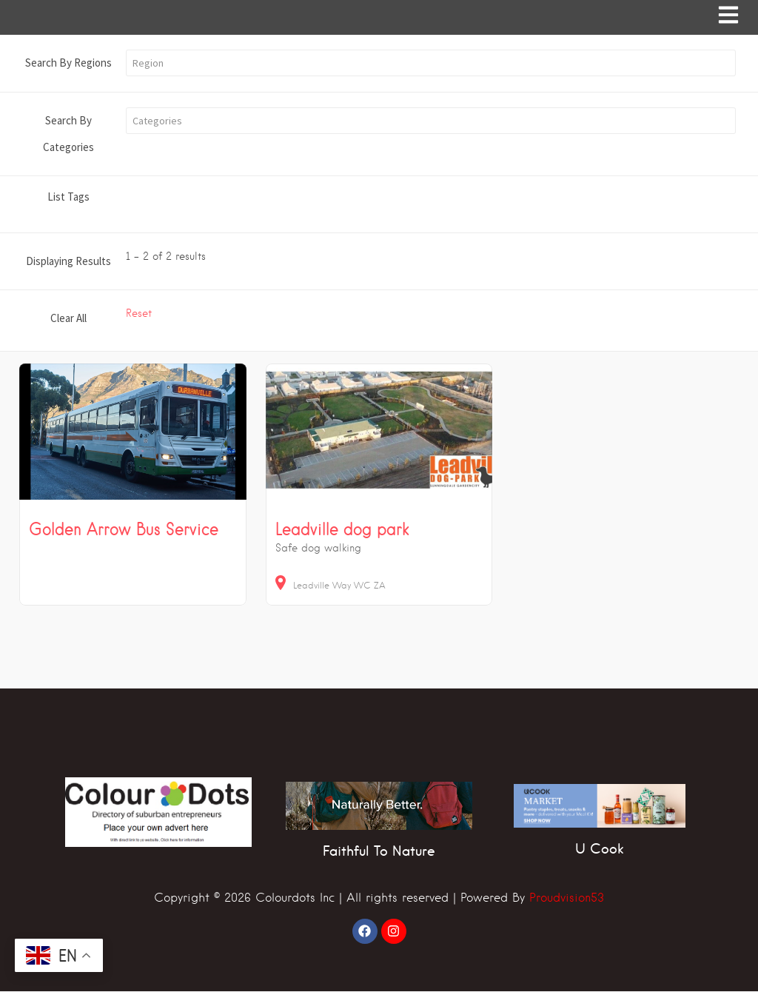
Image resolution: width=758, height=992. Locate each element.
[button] (431, 63)
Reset (139, 314)
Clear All (68, 319)
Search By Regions (68, 63)
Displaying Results (68, 262)
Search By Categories (68, 134)
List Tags (68, 197)
